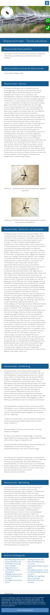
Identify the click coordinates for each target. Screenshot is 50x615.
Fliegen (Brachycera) (11, 568)
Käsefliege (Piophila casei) (36, 560)
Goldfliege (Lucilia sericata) (13, 574)
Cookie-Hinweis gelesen (25, 610)
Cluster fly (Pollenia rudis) (13, 562)
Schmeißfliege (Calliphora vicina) (38, 570)
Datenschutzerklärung (8, 605)
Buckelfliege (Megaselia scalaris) (15, 560)
